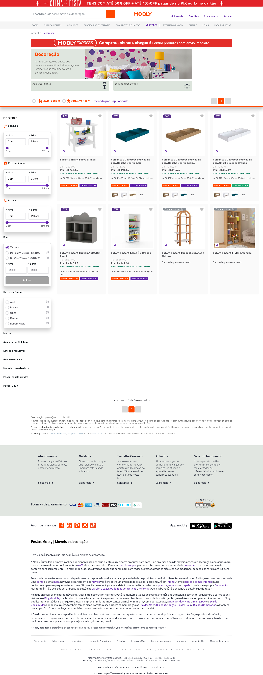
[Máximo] (38, 141)
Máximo (33, 135)
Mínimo (9, 135)
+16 (141, 195)
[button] (113, 101)
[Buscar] (110, 14)
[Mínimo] (15, 141)
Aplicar (27, 280)
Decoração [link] (49, 33)
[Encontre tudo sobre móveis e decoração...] (69, 14)
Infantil (35, 33)
